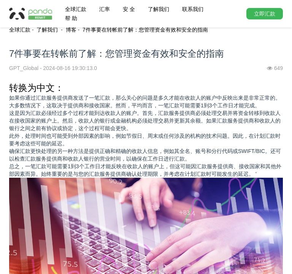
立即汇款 (264, 14)
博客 (71, 30)
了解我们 (158, 9)
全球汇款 (75, 9)
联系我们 (192, 9)
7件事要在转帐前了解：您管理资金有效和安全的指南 (145, 30)
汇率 (104, 9)
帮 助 (71, 18)
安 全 (129, 9)
